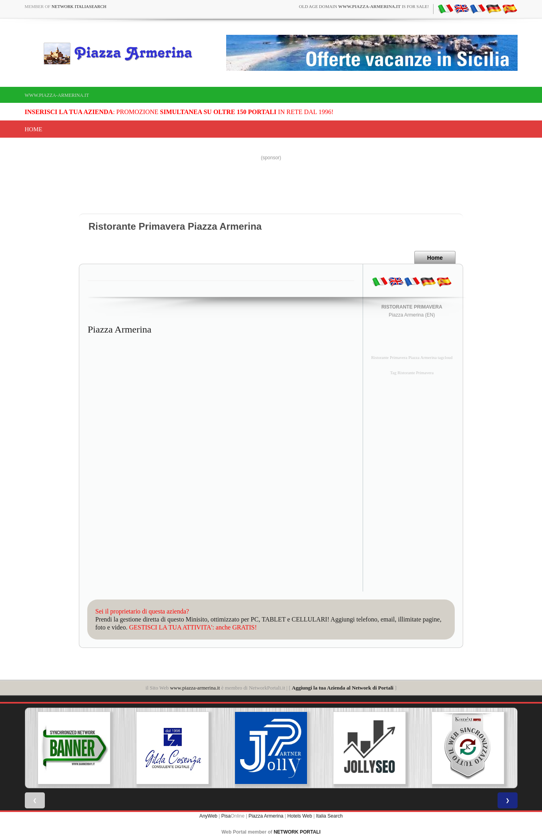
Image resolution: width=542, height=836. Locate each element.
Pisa (226, 816)
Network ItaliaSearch (79, 6)
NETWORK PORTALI (297, 832)
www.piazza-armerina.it (57, 95)
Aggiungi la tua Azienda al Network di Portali (342, 688)
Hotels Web (299, 816)
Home (33, 129)
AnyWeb (208, 816)
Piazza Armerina (266, 816)
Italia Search (329, 816)
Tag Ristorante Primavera (412, 373)
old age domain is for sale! (364, 6)
